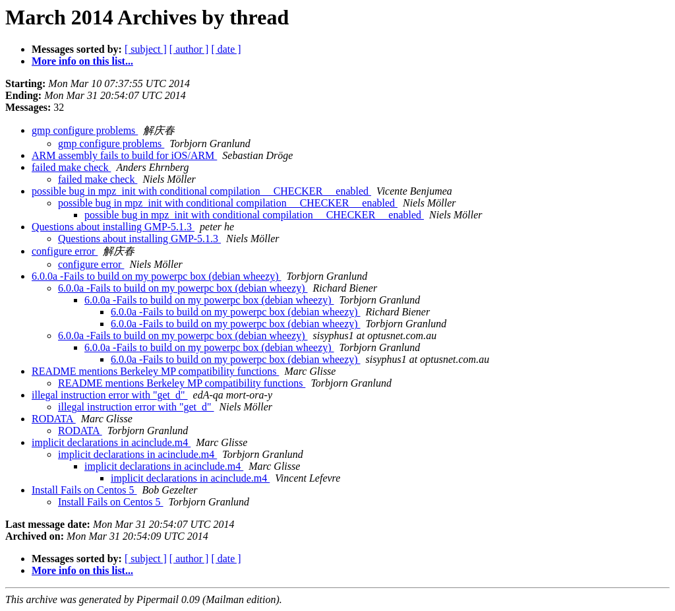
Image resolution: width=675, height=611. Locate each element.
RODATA (54, 418)
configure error (65, 251)
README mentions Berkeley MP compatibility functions (155, 371)
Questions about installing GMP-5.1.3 (113, 226)
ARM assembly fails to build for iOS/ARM (124, 155)
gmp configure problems (85, 130)
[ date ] (226, 49)
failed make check (71, 167)
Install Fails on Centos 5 (84, 490)
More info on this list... (82, 61)
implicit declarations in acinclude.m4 (111, 442)
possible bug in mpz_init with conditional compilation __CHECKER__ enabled (201, 191)
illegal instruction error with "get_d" (110, 395)
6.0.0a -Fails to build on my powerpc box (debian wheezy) (156, 276)
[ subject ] (146, 49)
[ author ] (189, 49)
